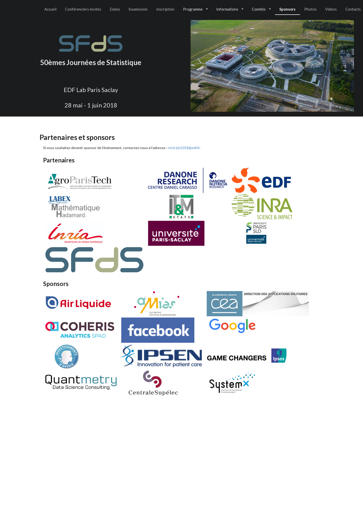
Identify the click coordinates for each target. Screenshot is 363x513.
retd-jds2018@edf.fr (184, 148)
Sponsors (287, 9)
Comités (261, 9)
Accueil (50, 9)
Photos (310, 9)
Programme (195, 9)
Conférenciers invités (83, 9)
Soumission (138, 9)
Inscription (165, 9)
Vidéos (331, 9)
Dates (115, 9)
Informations (229, 9)
